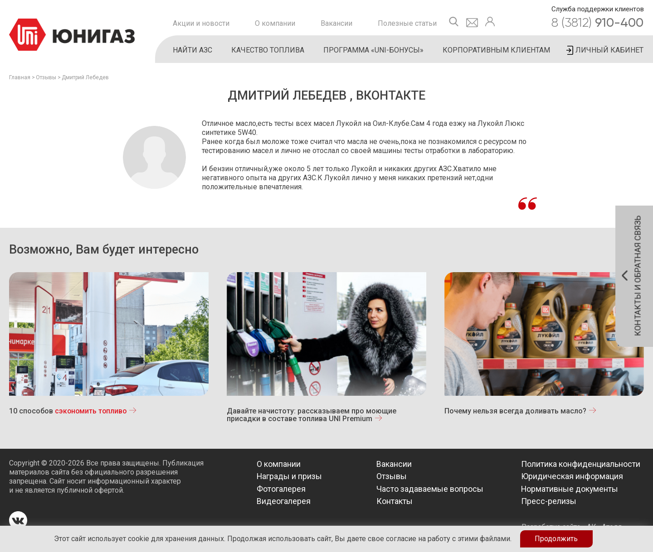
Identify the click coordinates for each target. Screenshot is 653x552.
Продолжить (556, 538)
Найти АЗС (192, 50)
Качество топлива (267, 50)
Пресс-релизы (548, 501)
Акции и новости (201, 23)
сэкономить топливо (91, 411)
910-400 (597, 22)
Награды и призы (289, 476)
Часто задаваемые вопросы (429, 489)
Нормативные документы (570, 489)
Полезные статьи (407, 23)
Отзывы (46, 77)
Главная (19, 77)
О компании (275, 23)
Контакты (394, 501)
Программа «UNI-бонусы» (373, 50)
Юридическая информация (572, 476)
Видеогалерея (284, 501)
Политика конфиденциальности (580, 464)
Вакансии (336, 23)
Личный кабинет (609, 50)
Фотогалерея (281, 489)
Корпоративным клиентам (496, 50)
